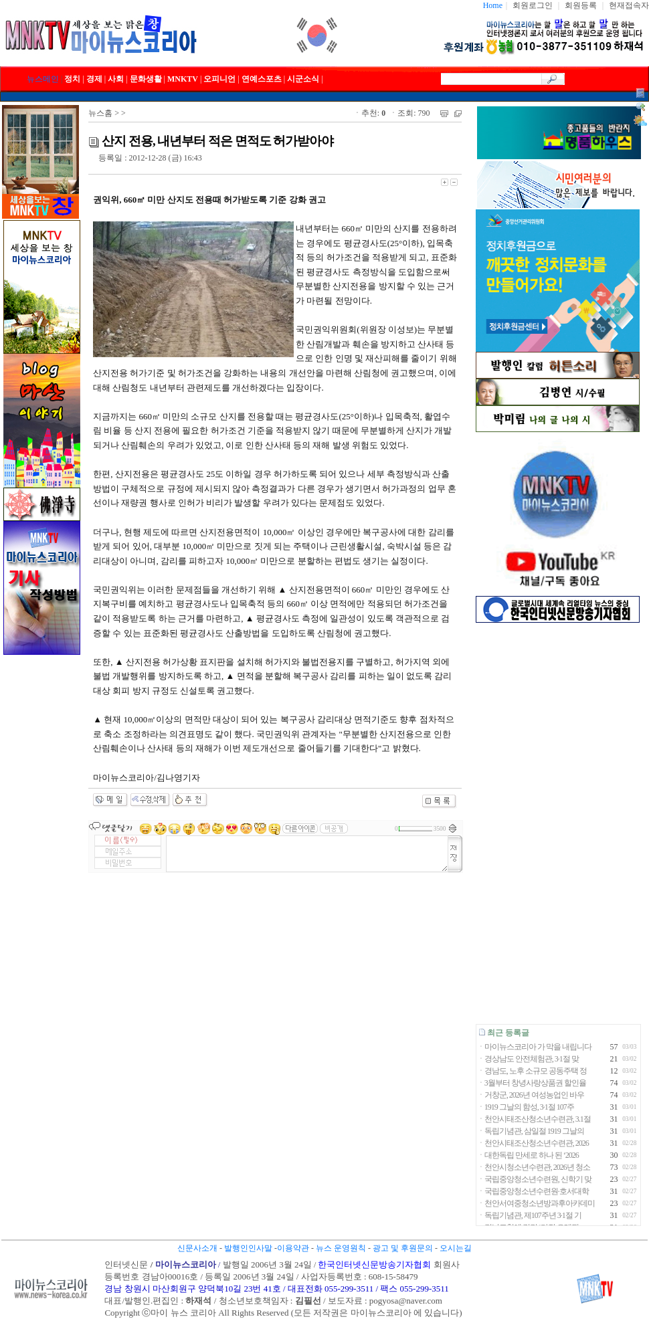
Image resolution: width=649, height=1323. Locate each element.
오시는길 (456, 1248)
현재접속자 (629, 5)
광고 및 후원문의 (403, 1248)
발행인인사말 (248, 1248)
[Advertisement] (557, 823)
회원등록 (581, 5)
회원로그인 (533, 5)
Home (492, 5)
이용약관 (293, 1248)
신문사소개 (197, 1248)
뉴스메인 (43, 79)
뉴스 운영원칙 (341, 1248)
